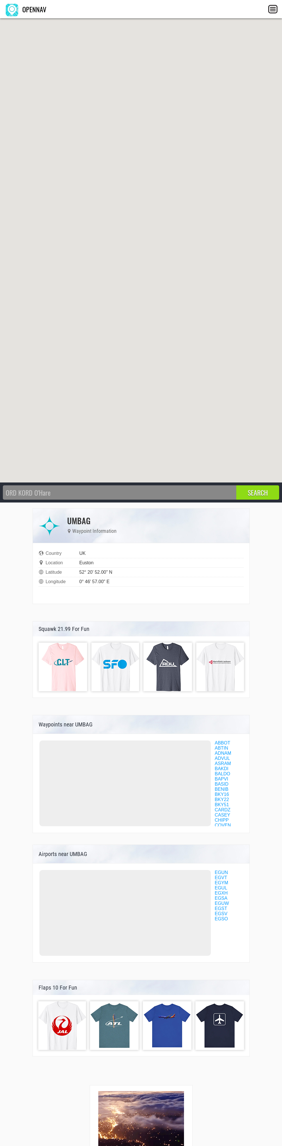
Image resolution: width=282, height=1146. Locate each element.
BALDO (222, 773)
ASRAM (223, 763)
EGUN (221, 872)
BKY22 (222, 799)
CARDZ (223, 809)
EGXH (221, 893)
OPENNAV (26, 9)
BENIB (222, 789)
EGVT (221, 877)
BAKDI (222, 768)
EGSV (221, 913)
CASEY (222, 815)
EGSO (221, 918)
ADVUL (222, 758)
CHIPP (222, 820)
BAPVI (221, 778)
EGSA (221, 898)
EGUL (221, 887)
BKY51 (222, 804)
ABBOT (222, 742)
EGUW (222, 903)
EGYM (221, 882)
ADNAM (223, 753)
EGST (221, 908)
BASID (222, 784)
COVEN (223, 825)
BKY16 (222, 794)
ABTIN (221, 748)
